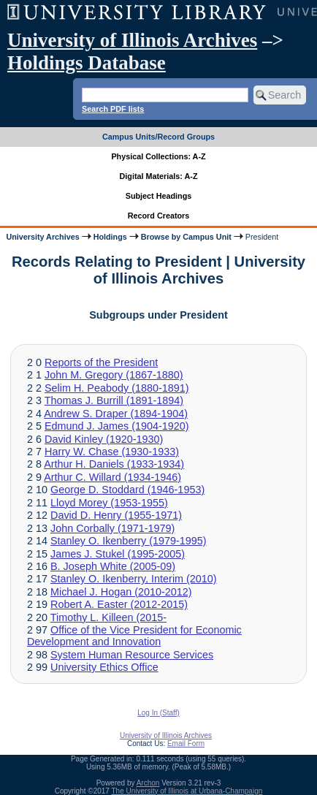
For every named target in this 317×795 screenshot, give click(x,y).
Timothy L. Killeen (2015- (108, 617)
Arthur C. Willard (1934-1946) (112, 477)
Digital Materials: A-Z (159, 176)
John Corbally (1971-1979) (112, 528)
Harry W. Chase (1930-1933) (112, 451)
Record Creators (159, 215)
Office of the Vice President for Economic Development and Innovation (134, 635)
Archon (148, 783)
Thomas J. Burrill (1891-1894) (114, 400)
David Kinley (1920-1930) (104, 439)
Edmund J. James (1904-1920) (117, 426)
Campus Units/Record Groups (158, 136)
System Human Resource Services (131, 655)
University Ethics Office (104, 667)
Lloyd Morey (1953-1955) (109, 503)
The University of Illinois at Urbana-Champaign (187, 791)
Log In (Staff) (158, 713)
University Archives (42, 236)
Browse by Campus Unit (186, 236)
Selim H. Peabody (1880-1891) (117, 388)
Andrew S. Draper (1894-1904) (116, 413)
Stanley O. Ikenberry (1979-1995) (128, 541)
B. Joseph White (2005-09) (112, 566)
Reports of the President (101, 362)
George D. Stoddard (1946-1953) (127, 489)
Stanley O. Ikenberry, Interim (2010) (133, 579)
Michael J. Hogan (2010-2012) (121, 592)
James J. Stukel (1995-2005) (117, 554)
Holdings (110, 236)
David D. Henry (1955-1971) (116, 515)
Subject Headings (159, 195)
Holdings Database (86, 63)
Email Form (186, 743)
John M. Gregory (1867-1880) (114, 375)
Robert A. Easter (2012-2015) (119, 604)
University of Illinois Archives (132, 40)
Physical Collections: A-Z (158, 156)
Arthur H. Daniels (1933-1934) (114, 464)
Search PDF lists (113, 108)
